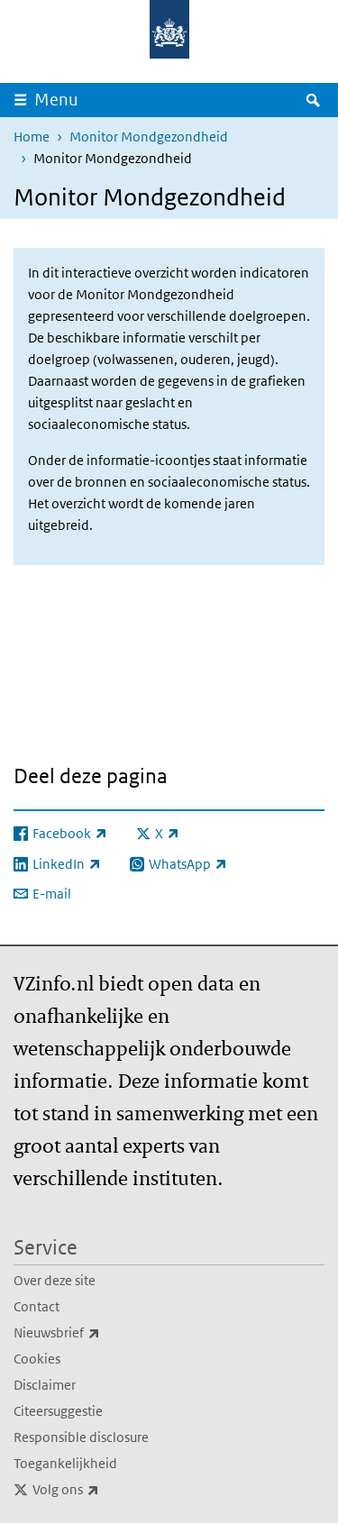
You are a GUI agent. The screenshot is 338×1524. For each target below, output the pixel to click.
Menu (56, 99)
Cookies (37, 1358)
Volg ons (105, 1490)
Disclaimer (45, 1384)
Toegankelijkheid (65, 1463)
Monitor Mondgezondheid (148, 136)
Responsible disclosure (81, 1437)
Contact (36, 1306)
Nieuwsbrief (96, 1333)
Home (32, 136)
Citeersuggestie (58, 1410)
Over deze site (55, 1280)
